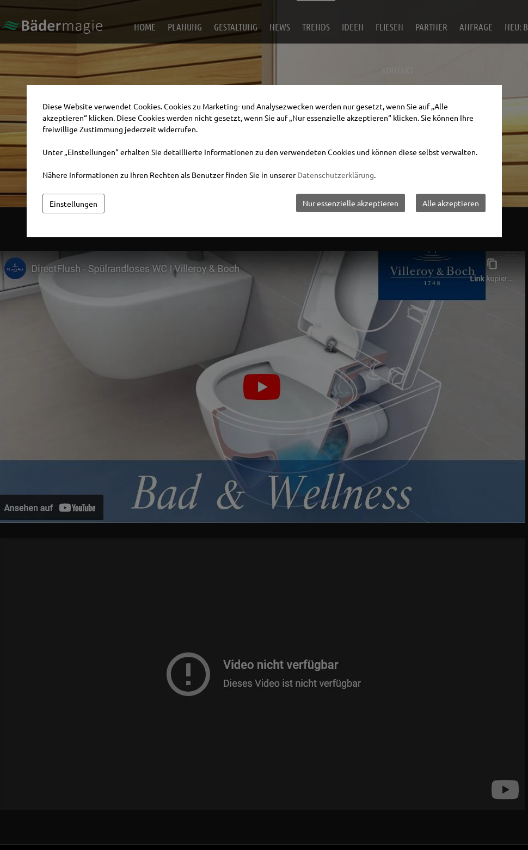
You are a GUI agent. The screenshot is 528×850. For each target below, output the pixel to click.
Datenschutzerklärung (335, 175)
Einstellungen (73, 203)
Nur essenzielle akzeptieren (350, 203)
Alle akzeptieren (450, 203)
